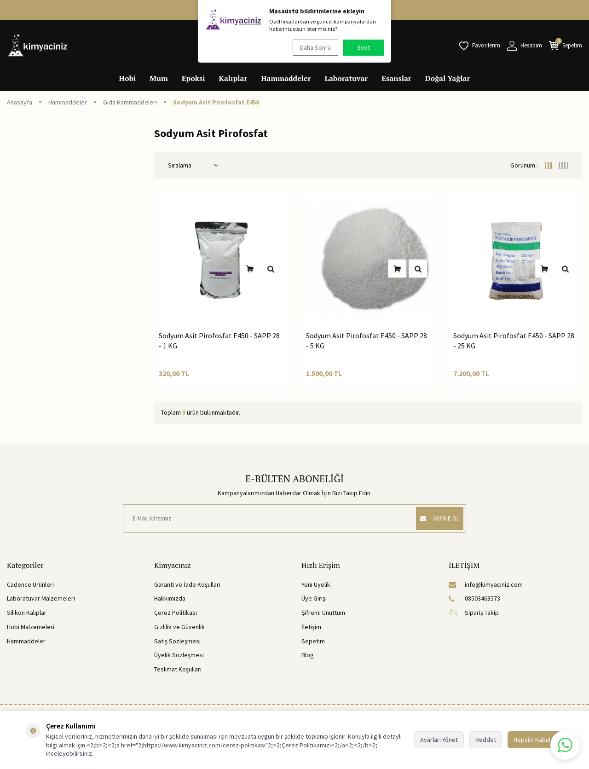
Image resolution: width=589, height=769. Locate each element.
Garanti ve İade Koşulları (187, 584)
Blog (307, 655)
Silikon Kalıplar (26, 612)
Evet (364, 47)
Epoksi (193, 78)
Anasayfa (19, 102)
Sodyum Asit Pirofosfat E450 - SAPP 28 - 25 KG (513, 340)
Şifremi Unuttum (323, 612)
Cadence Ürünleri (30, 584)
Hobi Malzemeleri (30, 627)
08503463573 (474, 598)
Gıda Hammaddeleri (130, 102)
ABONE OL (435, 519)
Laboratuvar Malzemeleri (41, 598)
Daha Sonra (313, 47)
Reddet (485, 739)
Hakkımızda (169, 598)
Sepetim (313, 641)
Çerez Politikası (175, 612)
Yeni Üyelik (315, 584)
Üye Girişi (314, 598)
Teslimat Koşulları (178, 669)
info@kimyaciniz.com (486, 584)
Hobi (127, 78)
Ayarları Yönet (439, 739)
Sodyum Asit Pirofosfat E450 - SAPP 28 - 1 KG (219, 340)
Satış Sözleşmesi (177, 641)
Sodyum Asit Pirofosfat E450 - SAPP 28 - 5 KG (366, 340)
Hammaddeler (286, 78)
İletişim (311, 627)
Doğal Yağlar (447, 78)
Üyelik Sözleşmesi (179, 655)
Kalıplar (233, 78)
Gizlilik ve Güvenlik (179, 627)
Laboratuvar (346, 78)
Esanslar (396, 78)
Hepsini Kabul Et (535, 739)
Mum (159, 78)
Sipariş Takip (474, 612)
